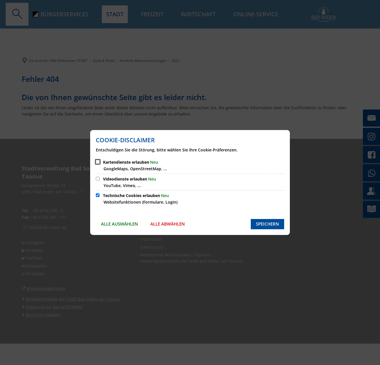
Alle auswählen (119, 224)
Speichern (267, 224)
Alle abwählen (167, 224)
